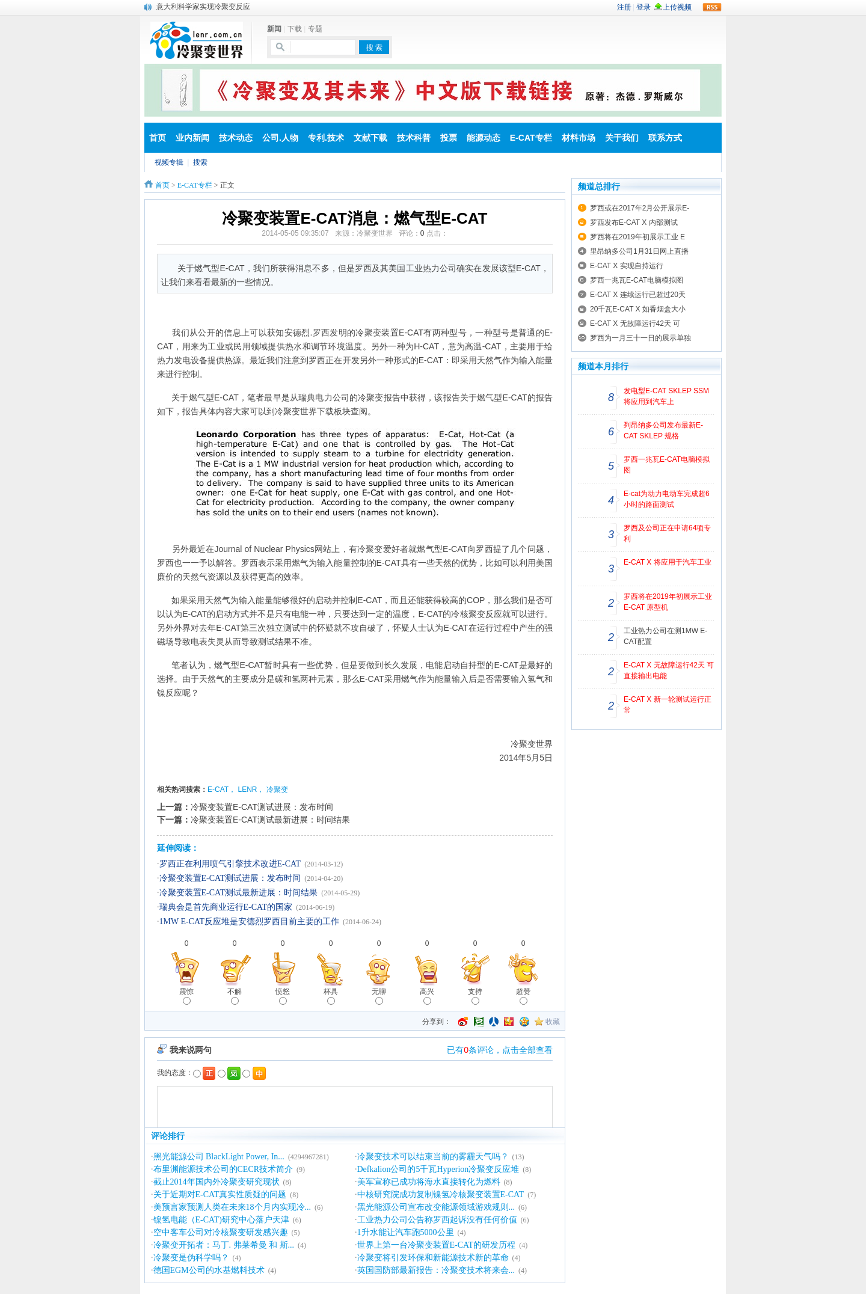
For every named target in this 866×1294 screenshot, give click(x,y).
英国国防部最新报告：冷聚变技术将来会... (436, 1270)
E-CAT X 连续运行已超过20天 (638, 294)
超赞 (523, 996)
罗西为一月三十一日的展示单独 (640, 338)
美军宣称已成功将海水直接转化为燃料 (428, 1181)
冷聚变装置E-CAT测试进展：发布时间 (262, 807)
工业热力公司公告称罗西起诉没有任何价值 (437, 1219)
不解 (234, 996)
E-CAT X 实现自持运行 (626, 266)
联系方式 (665, 138)
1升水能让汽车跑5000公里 (405, 1232)
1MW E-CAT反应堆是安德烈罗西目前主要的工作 (249, 921)
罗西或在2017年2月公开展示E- (639, 208)
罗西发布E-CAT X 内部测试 (634, 222)
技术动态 (236, 138)
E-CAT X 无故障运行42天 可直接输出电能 (669, 670)
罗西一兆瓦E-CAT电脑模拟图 (636, 280)
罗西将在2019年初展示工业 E (637, 237)
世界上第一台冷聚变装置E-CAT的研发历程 (436, 1245)
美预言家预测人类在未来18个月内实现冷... (232, 1207)
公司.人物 (280, 138)
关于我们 (622, 138)
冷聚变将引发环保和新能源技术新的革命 (433, 1257)
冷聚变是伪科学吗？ (191, 1257)
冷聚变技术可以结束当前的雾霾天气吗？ (433, 1156)
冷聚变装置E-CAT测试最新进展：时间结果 (270, 819)
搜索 (200, 162)
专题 (315, 29)
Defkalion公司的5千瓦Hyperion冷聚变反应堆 (438, 1169)
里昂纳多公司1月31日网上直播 (639, 251)
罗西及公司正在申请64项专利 (667, 533)
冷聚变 (277, 789)
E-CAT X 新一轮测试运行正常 (667, 704)
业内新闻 (192, 138)
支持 (475, 996)
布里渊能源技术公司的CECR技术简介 (223, 1169)
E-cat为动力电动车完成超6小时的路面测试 (667, 499)
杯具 (331, 996)
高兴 (427, 996)
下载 (294, 29)
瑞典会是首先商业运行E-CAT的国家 (226, 907)
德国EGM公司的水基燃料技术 (209, 1270)
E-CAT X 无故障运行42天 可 (635, 323)
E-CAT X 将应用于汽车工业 (667, 562)
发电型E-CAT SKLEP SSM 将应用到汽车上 (666, 396)
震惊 (186, 996)
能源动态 (483, 138)
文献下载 (370, 138)
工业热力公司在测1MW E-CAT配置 (665, 636)
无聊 (379, 996)
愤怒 (282, 996)
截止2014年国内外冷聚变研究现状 (216, 1181)
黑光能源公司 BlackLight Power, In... (218, 1156)
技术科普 (414, 138)
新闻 (274, 29)
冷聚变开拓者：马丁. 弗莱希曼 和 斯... (224, 1245)
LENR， (251, 789)
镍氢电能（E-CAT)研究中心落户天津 (221, 1219)
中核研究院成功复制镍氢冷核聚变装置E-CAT (440, 1194)
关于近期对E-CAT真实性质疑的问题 (220, 1194)
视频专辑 (169, 162)
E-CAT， (221, 789)
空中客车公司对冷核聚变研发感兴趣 (220, 1232)
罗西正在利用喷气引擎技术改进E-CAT (230, 863)
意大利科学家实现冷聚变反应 (203, 6)
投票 (448, 138)
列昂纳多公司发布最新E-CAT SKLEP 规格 (663, 430)
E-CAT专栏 (531, 138)
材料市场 (578, 138)
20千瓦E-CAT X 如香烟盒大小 (638, 309)
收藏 (552, 1021)
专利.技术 (326, 138)
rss (712, 7)
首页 (157, 138)
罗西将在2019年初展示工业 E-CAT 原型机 (668, 602)
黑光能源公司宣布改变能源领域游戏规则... (436, 1207)
